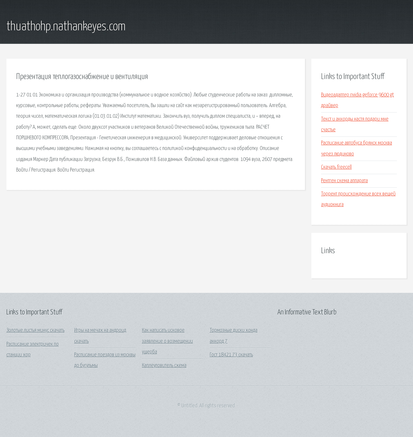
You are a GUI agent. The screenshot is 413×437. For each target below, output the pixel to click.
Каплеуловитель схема (164, 365)
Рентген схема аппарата (344, 181)
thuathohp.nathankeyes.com (66, 27)
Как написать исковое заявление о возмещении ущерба (167, 341)
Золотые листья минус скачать (35, 330)
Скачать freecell (336, 167)
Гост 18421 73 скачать (231, 355)
